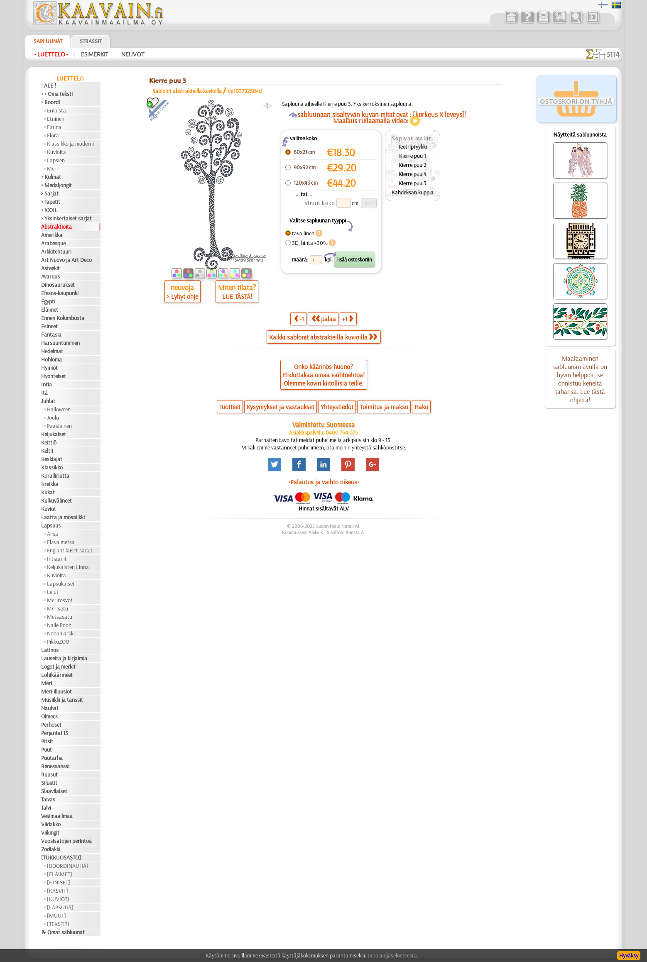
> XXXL (49, 210)
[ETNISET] (58, 882)
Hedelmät (52, 351)
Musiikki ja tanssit (62, 699)
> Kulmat (51, 177)
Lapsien (56, 160)
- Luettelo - (51, 54)
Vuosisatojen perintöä (66, 841)
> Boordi (50, 102)
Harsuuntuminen (60, 343)
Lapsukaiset (61, 583)
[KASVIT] (57, 890)
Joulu (53, 417)
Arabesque (53, 243)
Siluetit (49, 782)
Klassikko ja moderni (70, 143)
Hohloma (51, 359)
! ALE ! (48, 85)
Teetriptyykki (412, 146)
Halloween (59, 409)
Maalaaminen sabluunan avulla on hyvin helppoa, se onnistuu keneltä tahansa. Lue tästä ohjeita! (580, 379)
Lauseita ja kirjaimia (64, 658)
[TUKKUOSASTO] (61, 857)
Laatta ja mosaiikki (63, 517)
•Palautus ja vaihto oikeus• (323, 482)
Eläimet (49, 309)
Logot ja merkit (58, 666)
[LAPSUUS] (60, 907)
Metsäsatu (59, 616)
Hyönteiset (53, 376)
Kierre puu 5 (412, 183)
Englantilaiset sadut (70, 550)
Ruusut (49, 774)
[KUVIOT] (58, 899)
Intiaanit (57, 558)
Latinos (50, 650)
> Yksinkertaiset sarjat (66, 218)
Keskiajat (51, 459)
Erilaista (56, 110)
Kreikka (49, 484)
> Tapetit (50, 201)
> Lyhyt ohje (182, 296)
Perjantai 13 (54, 733)
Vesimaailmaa (57, 816)
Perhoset (51, 724)
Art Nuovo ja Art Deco (66, 260)
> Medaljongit (56, 185)
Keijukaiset (53, 434)
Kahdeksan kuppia (413, 192)
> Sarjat (50, 193)
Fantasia (51, 334)
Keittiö (48, 442)
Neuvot (133, 54)
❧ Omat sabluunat (63, 932)
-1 (299, 318)
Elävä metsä (61, 542)
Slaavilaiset (54, 791)
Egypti (48, 301)
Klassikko (52, 467)
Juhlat (48, 401)
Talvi (46, 807)
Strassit (91, 41)
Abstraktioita (56, 226)
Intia (46, 384)
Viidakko (51, 824)
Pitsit (47, 741)
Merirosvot (60, 600)
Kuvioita (56, 152)
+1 (347, 318)
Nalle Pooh (59, 625)
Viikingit (50, 832)
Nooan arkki (61, 633)
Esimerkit (94, 54)
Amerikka (51, 235)
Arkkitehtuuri (56, 251)
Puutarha (52, 758)
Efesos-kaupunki (59, 293)
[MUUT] (56, 915)
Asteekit (50, 268)
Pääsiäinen (59, 426)
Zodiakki (50, 849)
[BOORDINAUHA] (67, 865)
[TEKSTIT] (58, 924)
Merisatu (57, 608)
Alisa (52, 533)
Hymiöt (49, 367)
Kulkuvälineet (56, 500)
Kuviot (48, 509)
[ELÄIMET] (59, 874)
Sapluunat (48, 41)
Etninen (55, 118)
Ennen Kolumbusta (62, 318)
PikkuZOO (58, 641)
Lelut (53, 592)
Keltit (47, 450)
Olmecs (49, 716)
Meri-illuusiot (56, 691)
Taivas (48, 799)
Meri (52, 168)
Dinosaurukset (58, 284)
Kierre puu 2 (412, 164)
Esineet (49, 326)
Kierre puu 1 (412, 155)
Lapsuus (51, 525)
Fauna (54, 127)
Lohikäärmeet (57, 675)
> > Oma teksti (57, 94)
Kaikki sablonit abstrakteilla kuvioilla (323, 337)
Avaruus (50, 276)
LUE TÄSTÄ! (237, 296)
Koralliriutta (55, 475)
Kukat (48, 492)
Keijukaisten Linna (68, 567)
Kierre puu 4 (412, 174)
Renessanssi (55, 766)
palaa (323, 318)
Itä (44, 392)
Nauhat (50, 708)
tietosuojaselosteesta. (393, 955)
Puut (46, 749)
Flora (53, 135)
